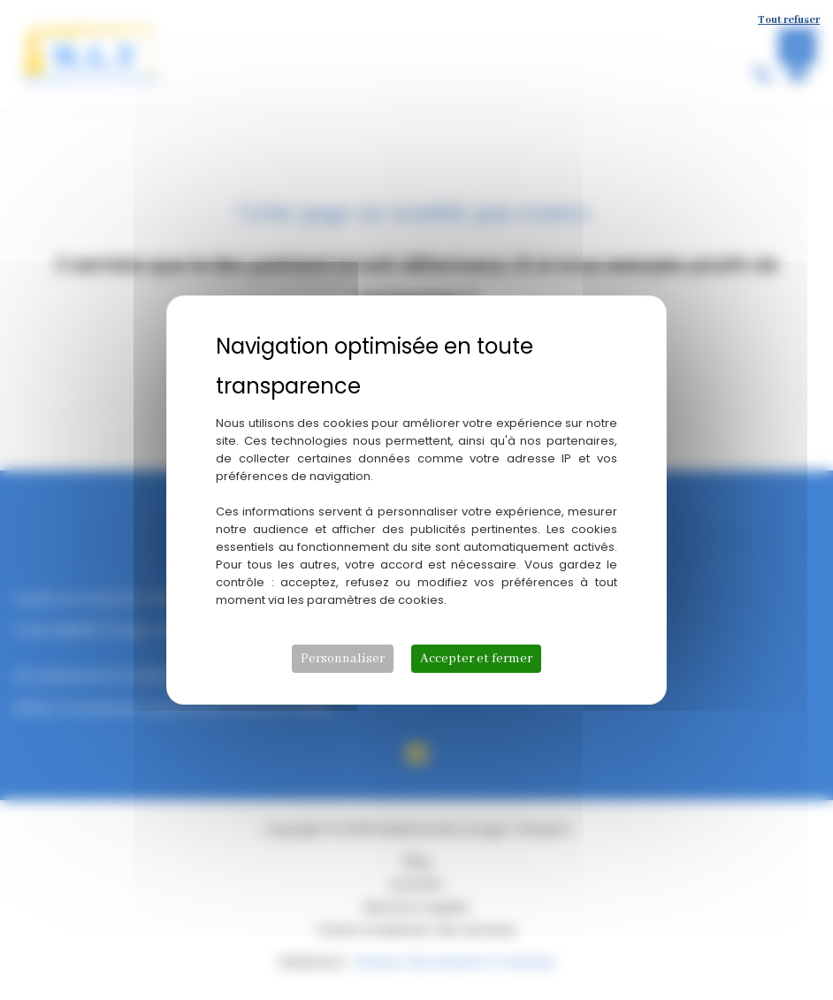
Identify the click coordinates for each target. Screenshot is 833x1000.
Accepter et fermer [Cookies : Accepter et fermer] (476, 659)
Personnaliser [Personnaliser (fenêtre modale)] (343, 659)
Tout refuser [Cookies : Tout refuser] (789, 20)
